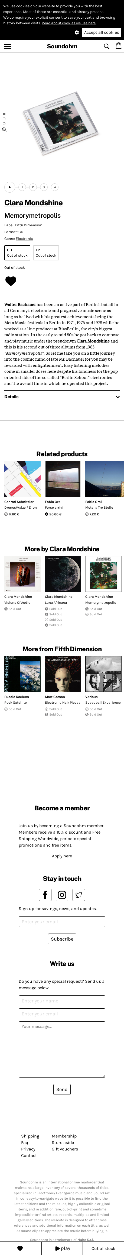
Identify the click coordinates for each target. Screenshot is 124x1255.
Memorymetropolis (100, 602)
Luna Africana (56, 602)
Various (91, 697)
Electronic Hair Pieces (62, 702)
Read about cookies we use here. (69, 23)
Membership (64, 1136)
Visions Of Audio (17, 602)
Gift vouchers (65, 1149)
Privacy (28, 1149)
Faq (24, 1142)
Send (62, 1089)
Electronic (24, 238)
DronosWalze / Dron (20, 507)
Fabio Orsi (53, 502)
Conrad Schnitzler (19, 502)
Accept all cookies (101, 32)
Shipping (30, 1136)
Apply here (62, 855)
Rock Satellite (15, 702)
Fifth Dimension (28, 225)
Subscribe (62, 939)
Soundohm (62, 46)
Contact (29, 1155)
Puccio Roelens (16, 697)
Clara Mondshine (33, 202)
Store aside (63, 1142)
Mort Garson (55, 697)
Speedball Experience (103, 702)
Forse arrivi (54, 507)
